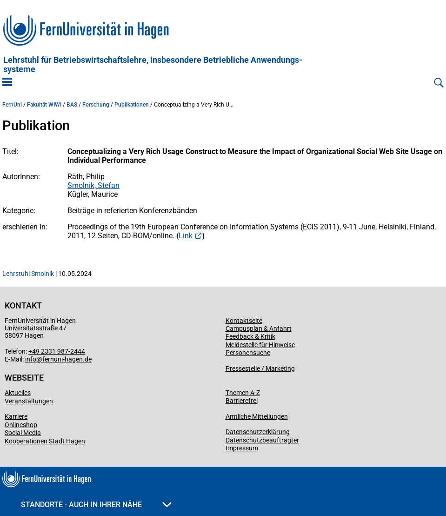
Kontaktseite (244, 320)
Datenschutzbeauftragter (262, 440)
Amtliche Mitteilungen (257, 416)
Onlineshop (21, 425)
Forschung (95, 104)
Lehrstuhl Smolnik (28, 273)
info (30, 359)
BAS (72, 104)
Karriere (16, 416)
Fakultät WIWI (44, 104)
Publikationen (131, 104)
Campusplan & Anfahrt (259, 328)
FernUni (12, 104)
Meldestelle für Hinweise (260, 344)
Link (186, 235)
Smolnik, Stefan (93, 185)
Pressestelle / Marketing (260, 368)
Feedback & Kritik (250, 336)
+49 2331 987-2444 (56, 351)
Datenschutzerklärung (258, 432)
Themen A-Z (243, 392)
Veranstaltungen (29, 401)
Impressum (242, 448)
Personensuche (248, 352)
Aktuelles (18, 392)
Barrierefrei (242, 400)
